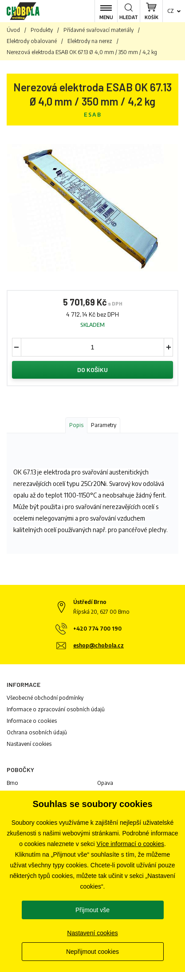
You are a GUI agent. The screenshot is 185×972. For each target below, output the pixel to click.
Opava (105, 783)
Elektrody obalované (32, 41)
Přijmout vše (92, 909)
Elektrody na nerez (89, 41)
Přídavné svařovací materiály (98, 30)
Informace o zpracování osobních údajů (56, 709)
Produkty (42, 30)
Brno (12, 783)
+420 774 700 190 (97, 628)
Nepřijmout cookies (92, 951)
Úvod (13, 30)
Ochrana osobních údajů (37, 732)
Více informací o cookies (130, 843)
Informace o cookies (32, 720)
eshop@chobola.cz (98, 645)
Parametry (103, 425)
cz (170, 11)
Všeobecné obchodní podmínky (45, 697)
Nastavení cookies (29, 744)
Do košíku (92, 369)
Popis (76, 425)
